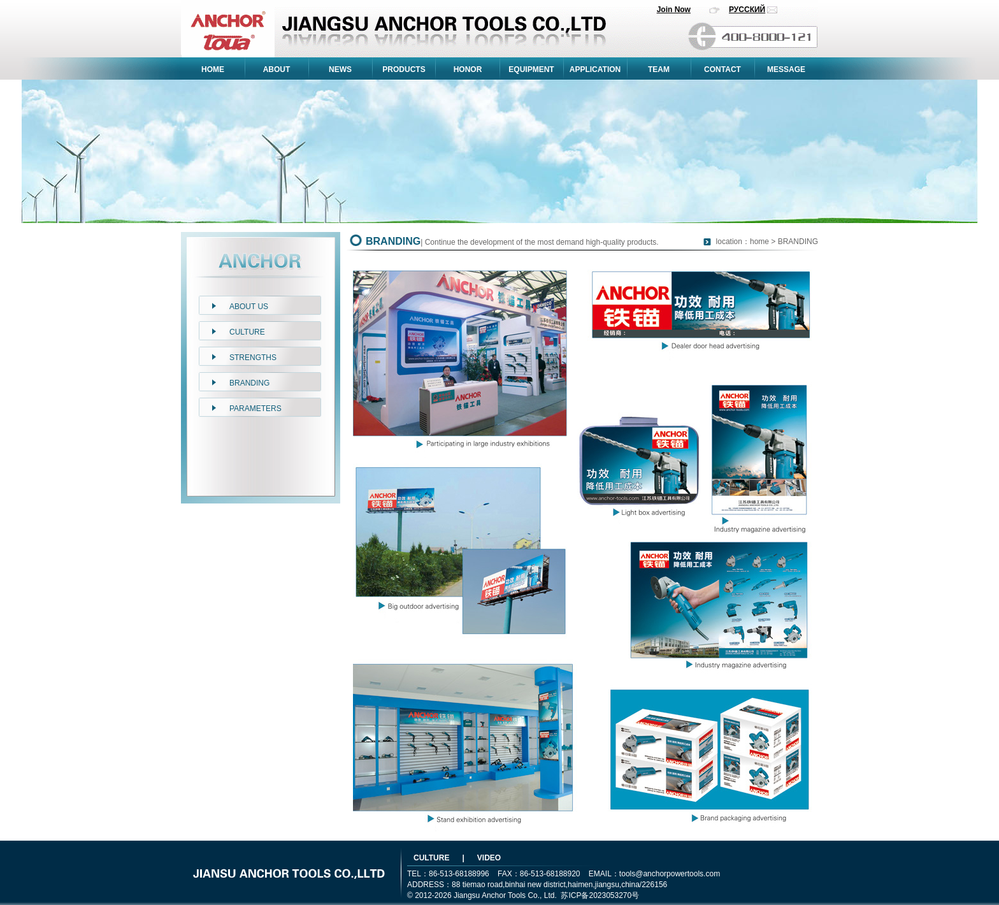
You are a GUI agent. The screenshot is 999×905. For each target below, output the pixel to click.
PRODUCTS (403, 69)
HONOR (468, 69)
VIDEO (489, 857)
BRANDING (249, 383)
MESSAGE (786, 69)
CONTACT (722, 69)
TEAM (659, 69)
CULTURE (247, 332)
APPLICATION (595, 69)
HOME (212, 69)
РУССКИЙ (747, 9)
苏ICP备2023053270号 (600, 895)
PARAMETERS (255, 408)
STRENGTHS (253, 357)
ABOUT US (248, 306)
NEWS (340, 69)
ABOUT (277, 69)
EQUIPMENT (531, 69)
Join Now (674, 9)
